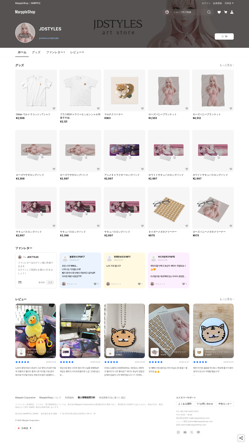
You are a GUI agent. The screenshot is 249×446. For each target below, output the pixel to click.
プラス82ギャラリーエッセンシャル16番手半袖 (80, 116)
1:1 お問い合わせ (205, 404)
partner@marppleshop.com (200, 421)
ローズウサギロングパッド (30, 174)
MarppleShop (21, 3)
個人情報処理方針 (86, 397)
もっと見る (227, 65)
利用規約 (69, 397)
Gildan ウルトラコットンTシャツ (33, 114)
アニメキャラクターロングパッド (122, 174)
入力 (50, 282)
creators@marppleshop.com (193, 425)
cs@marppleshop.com (199, 418)
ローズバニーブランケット (162, 114)
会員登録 (217, 3)
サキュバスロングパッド (29, 231)
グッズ (36, 52)
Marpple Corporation (25, 397)
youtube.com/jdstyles (49, 38)
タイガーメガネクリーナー (162, 231)
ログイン (206, 3)
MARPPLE (35, 3)
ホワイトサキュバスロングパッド (166, 174)
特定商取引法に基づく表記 (112, 397)
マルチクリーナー (113, 114)
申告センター (225, 404)
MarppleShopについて (50, 397)
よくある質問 (184, 404)
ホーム (22, 53)
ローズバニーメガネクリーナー (209, 231)
